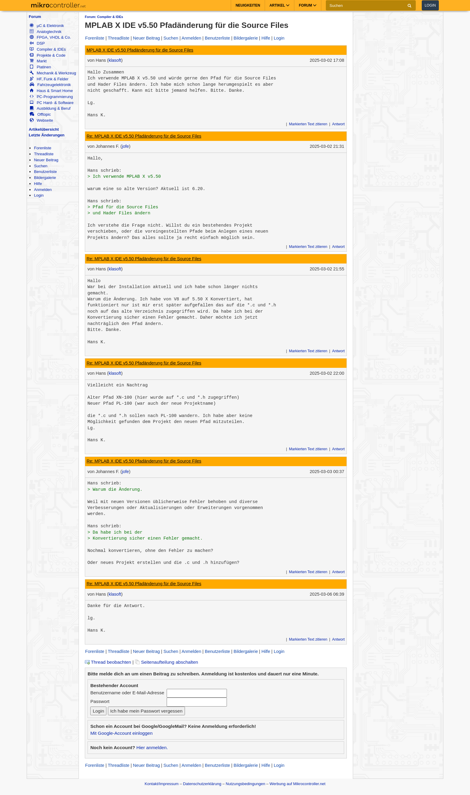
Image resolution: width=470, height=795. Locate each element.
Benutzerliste (45, 171)
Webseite (41, 120)
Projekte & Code (47, 55)
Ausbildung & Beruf (50, 108)
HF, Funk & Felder (49, 79)
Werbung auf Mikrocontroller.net (297, 784)
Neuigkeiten (248, 5)
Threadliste (43, 154)
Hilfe (38, 183)
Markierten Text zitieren (308, 124)
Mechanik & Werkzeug (53, 73)
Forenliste (42, 148)
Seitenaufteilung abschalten (166, 662)
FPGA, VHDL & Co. (50, 37)
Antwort (338, 124)
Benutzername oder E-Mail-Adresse (127, 692)
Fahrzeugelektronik (50, 84)
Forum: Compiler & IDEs (104, 17)
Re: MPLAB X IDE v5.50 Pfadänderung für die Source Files (144, 136)
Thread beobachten (108, 662)
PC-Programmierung (51, 96)
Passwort (99, 701)
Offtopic (40, 114)
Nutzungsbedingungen (245, 784)
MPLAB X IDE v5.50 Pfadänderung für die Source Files (140, 50)
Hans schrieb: (105, 171)
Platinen (40, 67)
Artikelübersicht (44, 129)
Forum (35, 16)
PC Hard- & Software (51, 102)
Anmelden (43, 189)
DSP (37, 43)
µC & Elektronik (47, 25)
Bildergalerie (45, 177)
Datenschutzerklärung (202, 784)
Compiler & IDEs (48, 49)
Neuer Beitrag (46, 160)
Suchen (40, 166)
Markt (38, 61)
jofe (125, 146)
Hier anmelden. (152, 747)
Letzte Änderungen (46, 135)
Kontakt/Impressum (161, 784)
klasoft (115, 60)
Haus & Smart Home (51, 90)
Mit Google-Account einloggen (121, 733)
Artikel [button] (279, 5)
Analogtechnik (45, 31)
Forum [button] (308, 5)
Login (430, 5)
